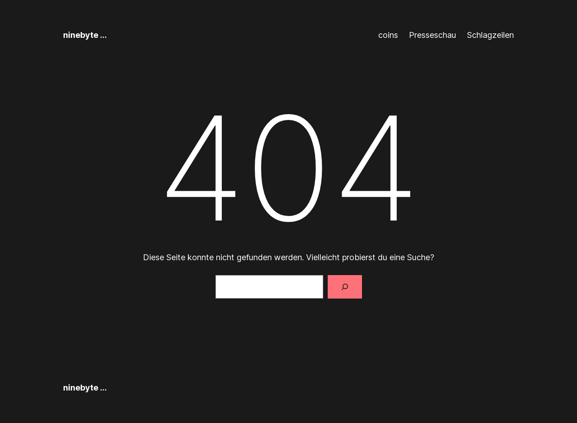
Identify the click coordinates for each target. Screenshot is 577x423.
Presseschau (432, 35)
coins (388, 35)
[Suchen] (345, 287)
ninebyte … (85, 35)
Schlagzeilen (490, 35)
